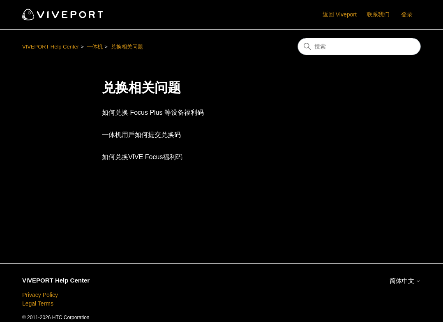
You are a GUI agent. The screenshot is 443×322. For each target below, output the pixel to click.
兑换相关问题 (127, 47)
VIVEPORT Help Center (50, 47)
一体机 (95, 47)
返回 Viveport (340, 14)
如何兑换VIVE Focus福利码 (142, 156)
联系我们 (378, 14)
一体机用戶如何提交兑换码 (141, 134)
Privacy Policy (40, 295)
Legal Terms (37, 303)
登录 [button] (407, 14)
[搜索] (359, 46)
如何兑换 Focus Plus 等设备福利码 (153, 112)
